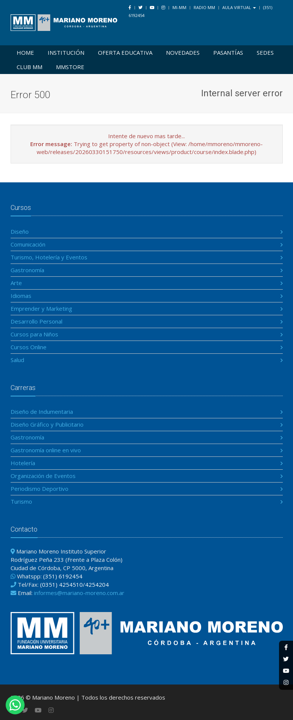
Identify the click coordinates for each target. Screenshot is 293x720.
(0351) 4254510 (61, 584)
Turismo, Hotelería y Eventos (49, 257)
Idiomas (21, 295)
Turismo (21, 501)
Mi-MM (179, 7)
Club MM (29, 67)
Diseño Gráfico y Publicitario (47, 424)
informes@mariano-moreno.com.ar (79, 593)
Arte (16, 283)
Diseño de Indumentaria (42, 411)
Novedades (183, 52)
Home (25, 52)
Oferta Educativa (125, 52)
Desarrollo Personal (36, 321)
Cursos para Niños (34, 334)
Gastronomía (27, 270)
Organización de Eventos (43, 475)
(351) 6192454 (62, 576)
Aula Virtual (239, 7)
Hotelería (23, 463)
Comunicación (28, 244)
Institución (66, 52)
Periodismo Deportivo (39, 488)
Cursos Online (29, 347)
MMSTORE (70, 67)
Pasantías (228, 52)
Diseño (20, 231)
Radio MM (204, 7)
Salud (17, 360)
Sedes (265, 52)
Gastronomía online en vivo (46, 450)
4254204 (97, 584)
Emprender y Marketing (41, 308)
